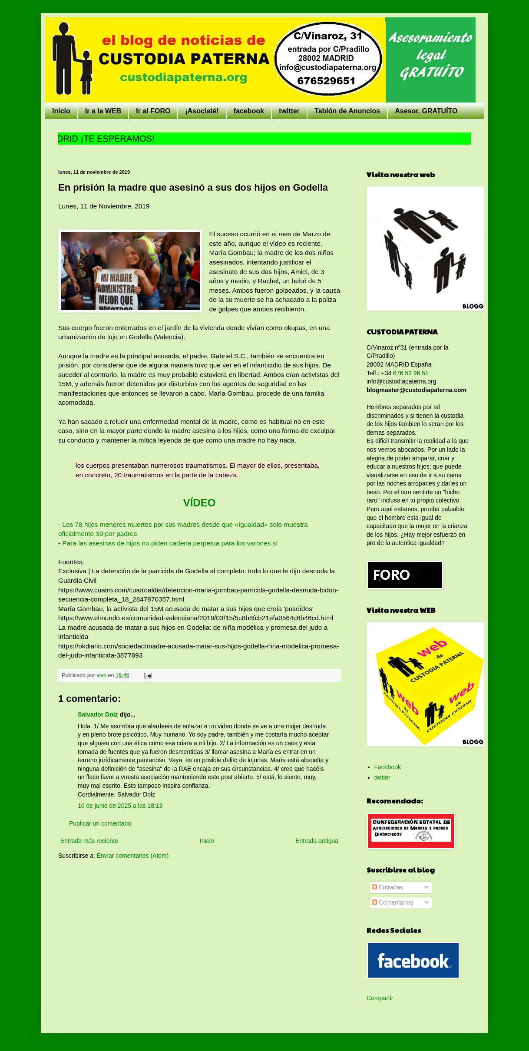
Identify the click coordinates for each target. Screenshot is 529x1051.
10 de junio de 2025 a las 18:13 (120, 805)
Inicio (61, 111)
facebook (249, 111)
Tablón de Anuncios (347, 111)
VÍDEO (199, 503)
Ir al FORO (153, 111)
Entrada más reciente (89, 840)
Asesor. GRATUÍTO (426, 111)
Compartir (380, 998)
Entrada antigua (316, 840)
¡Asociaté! (201, 111)
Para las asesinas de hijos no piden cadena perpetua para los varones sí (170, 543)
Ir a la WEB (103, 111)
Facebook (387, 766)
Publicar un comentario (100, 823)
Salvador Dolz (98, 714)
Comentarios (392, 902)
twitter (289, 111)
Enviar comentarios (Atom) (133, 855)
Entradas (387, 887)
